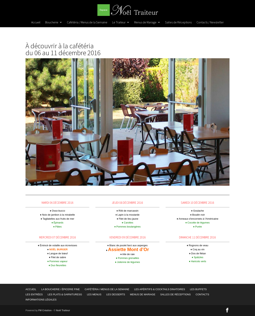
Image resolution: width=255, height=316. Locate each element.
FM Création (45, 310)
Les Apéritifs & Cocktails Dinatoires (159, 289)
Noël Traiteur (63, 310)
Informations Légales (41, 299)
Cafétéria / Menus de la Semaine (87, 22)
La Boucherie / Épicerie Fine (60, 289)
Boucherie (51, 22)
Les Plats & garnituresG (65, 294)
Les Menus (94, 294)
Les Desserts (115, 294)
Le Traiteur (119, 22)
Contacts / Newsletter (210, 22)
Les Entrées (34, 294)
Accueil (35, 22)
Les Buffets (198, 289)
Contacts (202, 294)
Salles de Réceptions (178, 22)
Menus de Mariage (145, 22)
